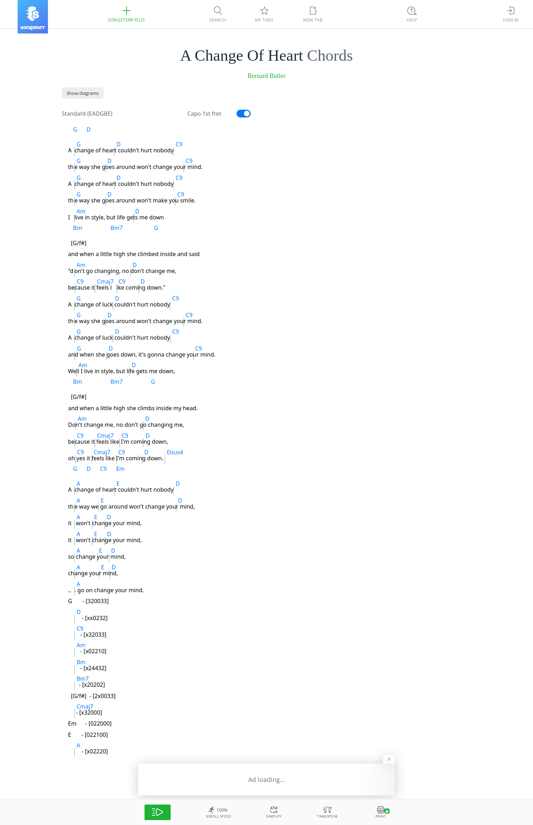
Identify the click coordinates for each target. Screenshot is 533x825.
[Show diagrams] (83, 93)
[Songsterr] (33, 17)
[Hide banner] (388, 759)
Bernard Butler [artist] (266, 75)
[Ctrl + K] (412, 14)
